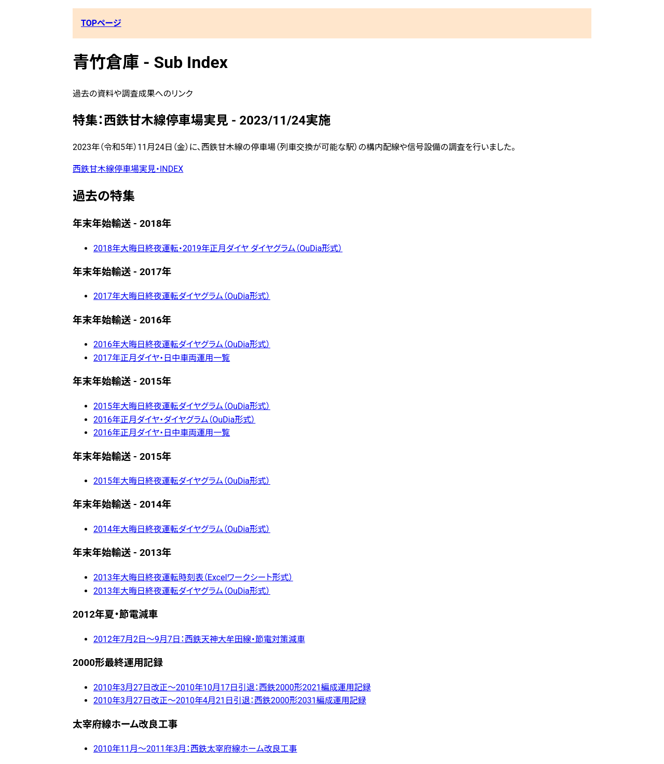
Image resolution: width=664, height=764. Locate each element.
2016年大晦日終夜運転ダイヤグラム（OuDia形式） (181, 344)
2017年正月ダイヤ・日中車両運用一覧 (161, 358)
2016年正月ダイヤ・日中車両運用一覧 (161, 433)
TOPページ (101, 23)
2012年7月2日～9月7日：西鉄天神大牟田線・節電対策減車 (199, 639)
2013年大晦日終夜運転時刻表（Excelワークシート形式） (193, 577)
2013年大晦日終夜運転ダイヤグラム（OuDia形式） (181, 591)
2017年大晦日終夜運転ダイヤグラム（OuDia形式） (181, 296)
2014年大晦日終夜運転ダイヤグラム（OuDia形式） (181, 529)
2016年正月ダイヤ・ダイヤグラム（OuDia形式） (174, 420)
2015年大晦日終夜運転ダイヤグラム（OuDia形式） (181, 406)
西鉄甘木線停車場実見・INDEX (128, 169)
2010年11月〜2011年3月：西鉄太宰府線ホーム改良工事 (195, 749)
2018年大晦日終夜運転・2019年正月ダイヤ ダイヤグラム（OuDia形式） (217, 248)
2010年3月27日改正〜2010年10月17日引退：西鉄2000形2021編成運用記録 (232, 687)
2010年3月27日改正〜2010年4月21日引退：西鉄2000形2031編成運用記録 (229, 700)
